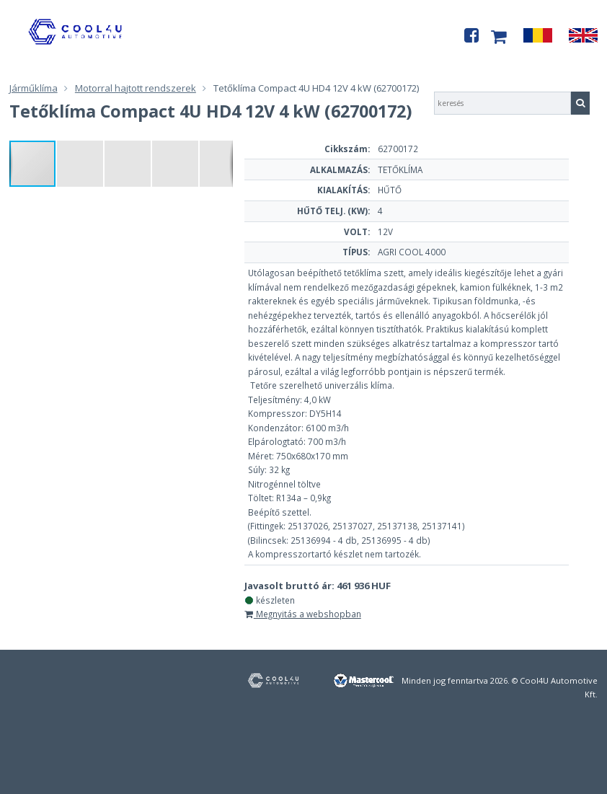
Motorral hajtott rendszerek (135, 87)
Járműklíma (33, 87)
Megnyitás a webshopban (302, 613)
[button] (81, 163)
